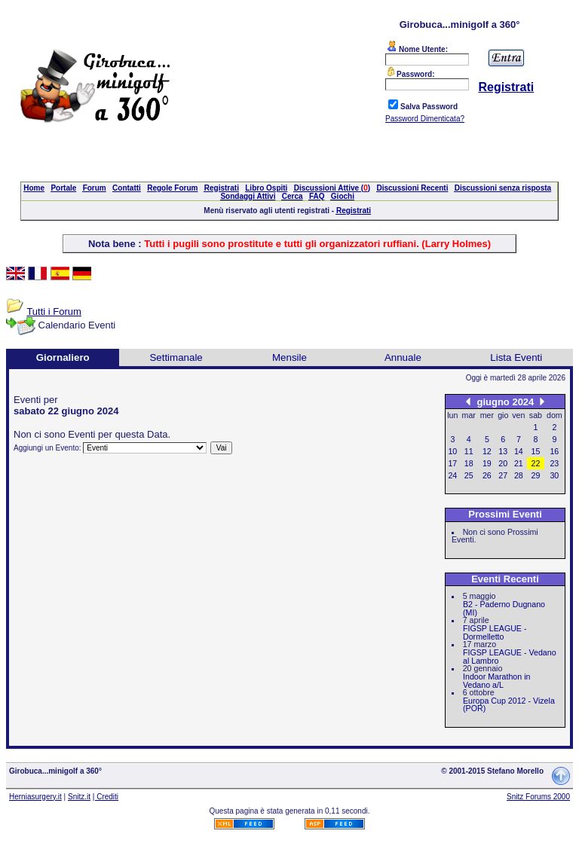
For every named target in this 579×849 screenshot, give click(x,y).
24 (452, 475)
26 (487, 475)
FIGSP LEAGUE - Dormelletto (495, 632)
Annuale (402, 357)
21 (518, 463)
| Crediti (105, 797)
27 (502, 475)
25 (468, 475)
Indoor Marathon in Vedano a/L (496, 680)
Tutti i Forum (53, 311)
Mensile (289, 357)
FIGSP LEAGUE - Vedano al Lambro (509, 656)
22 (536, 463)
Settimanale (175, 357)
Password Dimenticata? (424, 119)
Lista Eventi (516, 357)
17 (452, 463)
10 (452, 451)
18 (468, 463)
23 (554, 463)
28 (518, 475)
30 (554, 475)
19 (487, 463)
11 (468, 451)
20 (502, 463)
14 (518, 451)
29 (536, 475)
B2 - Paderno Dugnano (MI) (504, 608)
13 (502, 451)
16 (554, 451)
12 (487, 451)
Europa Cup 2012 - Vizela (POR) (509, 704)
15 (536, 451)
